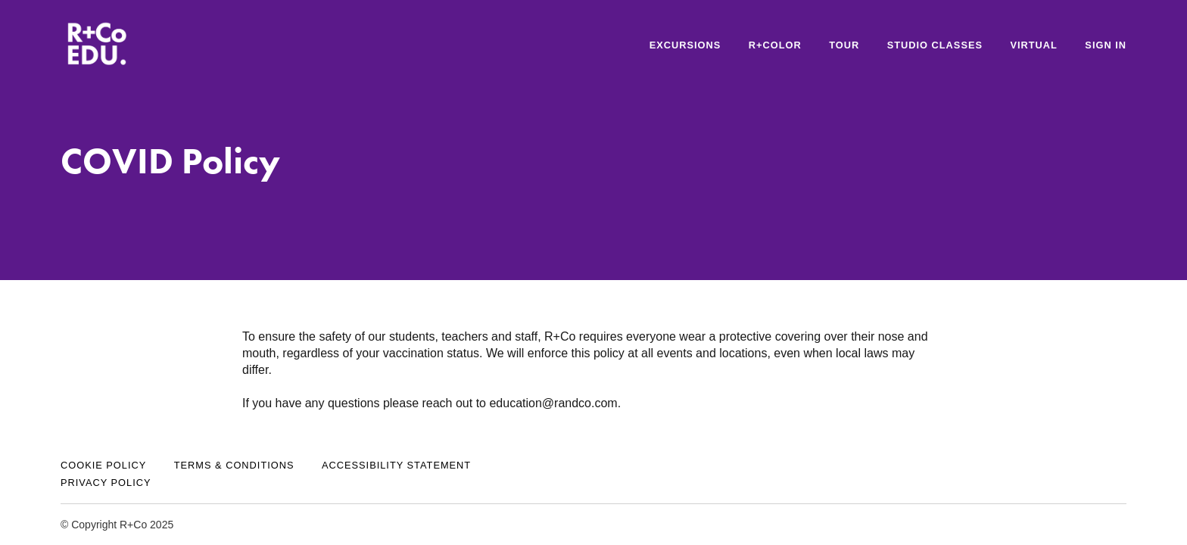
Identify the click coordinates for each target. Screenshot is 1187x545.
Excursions (685, 45)
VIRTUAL (1033, 45)
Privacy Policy (106, 482)
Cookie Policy (103, 465)
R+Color (775, 45)
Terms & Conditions (234, 465)
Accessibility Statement (396, 465)
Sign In (1105, 45)
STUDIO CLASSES (935, 45)
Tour (844, 45)
